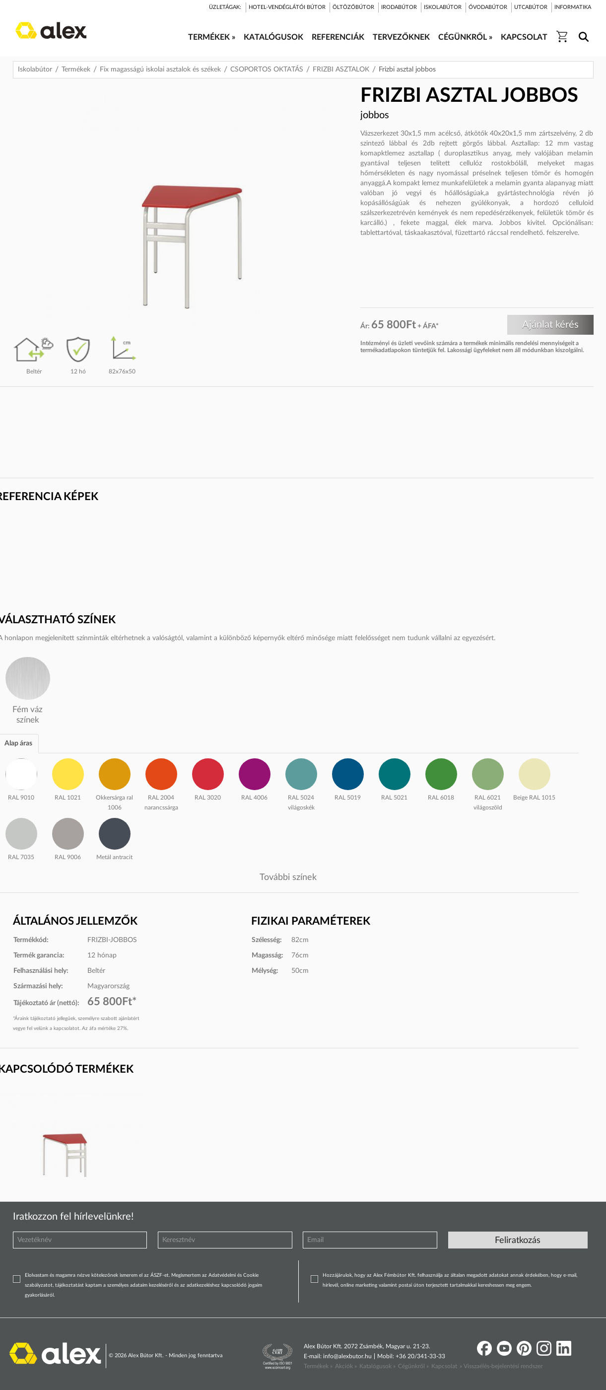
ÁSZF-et (159, 1275)
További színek (288, 877)
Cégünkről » (413, 1366)
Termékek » (318, 1366)
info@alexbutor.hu (347, 1356)
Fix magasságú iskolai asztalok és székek (160, 69)
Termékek (76, 69)
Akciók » (346, 1366)
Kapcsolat (444, 1366)
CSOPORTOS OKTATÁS (266, 69)
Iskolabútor (35, 69)
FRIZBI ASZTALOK (341, 69)
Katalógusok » (377, 1366)
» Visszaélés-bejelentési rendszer (501, 1366)
